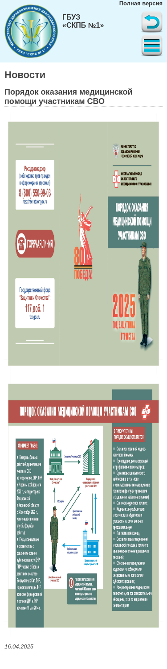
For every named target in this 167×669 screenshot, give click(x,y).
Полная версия (141, 3)
